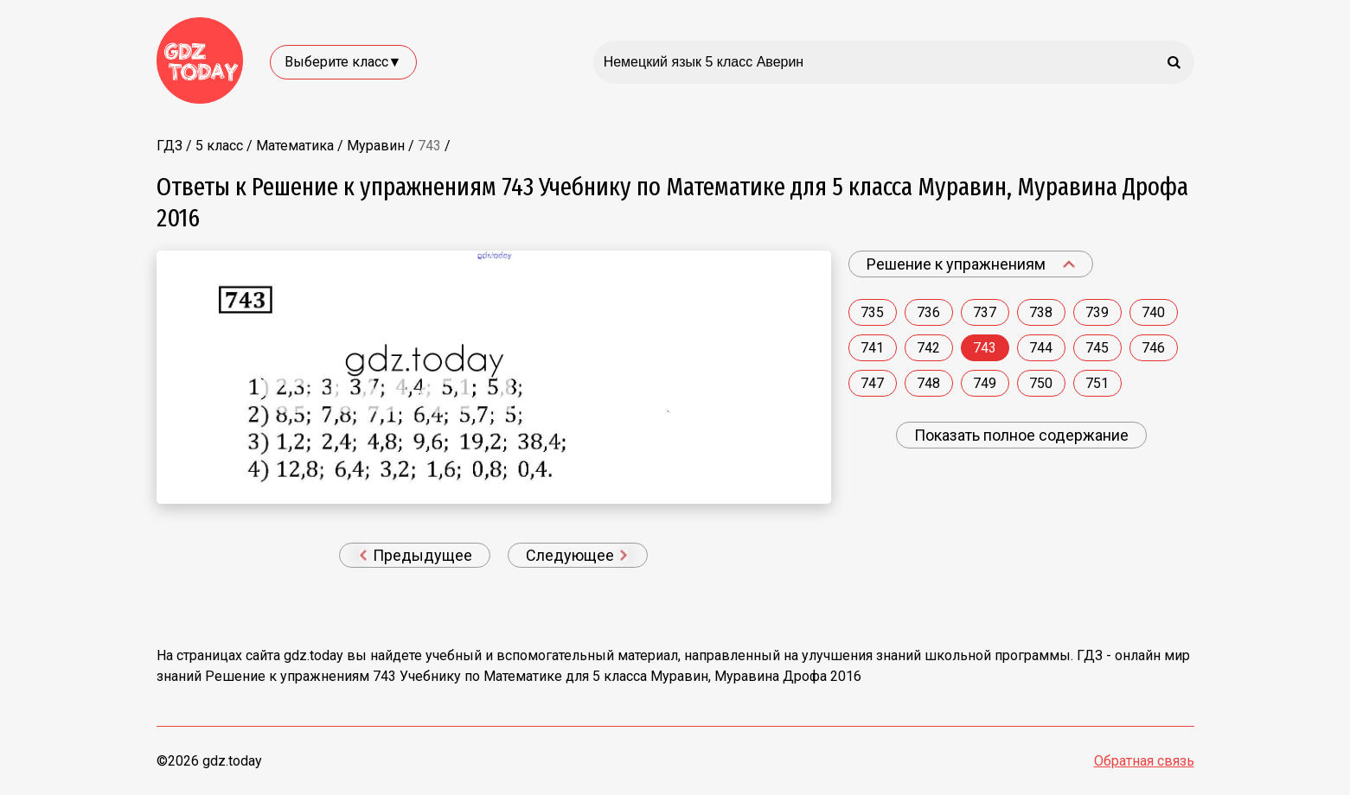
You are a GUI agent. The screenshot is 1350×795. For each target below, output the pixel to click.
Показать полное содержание (1021, 435)
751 (1097, 383)
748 (928, 383)
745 (1097, 348)
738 (1040, 312)
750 (1040, 383)
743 (984, 348)
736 (928, 312)
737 (984, 312)
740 (1153, 312)
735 (872, 312)
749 (984, 383)
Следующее (577, 555)
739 (1097, 312)
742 (928, 348)
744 (1040, 348)
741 (872, 348)
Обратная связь (1144, 761)
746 (1153, 348)
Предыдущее (416, 555)
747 (872, 383)
